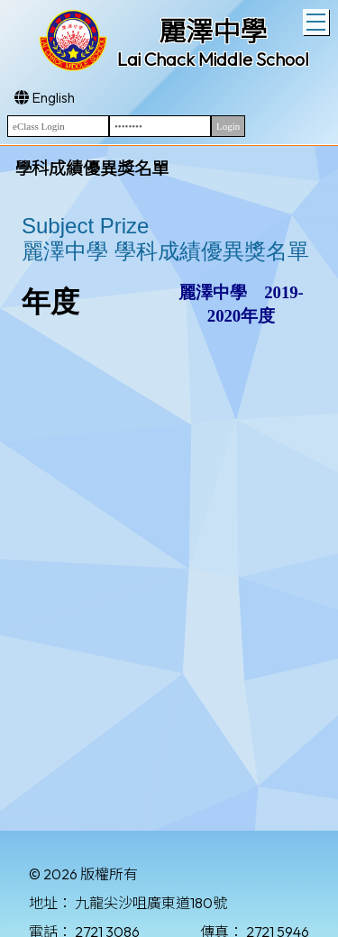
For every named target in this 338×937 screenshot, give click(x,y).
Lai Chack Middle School (213, 59)
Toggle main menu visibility (317, 20)
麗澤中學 (213, 31)
